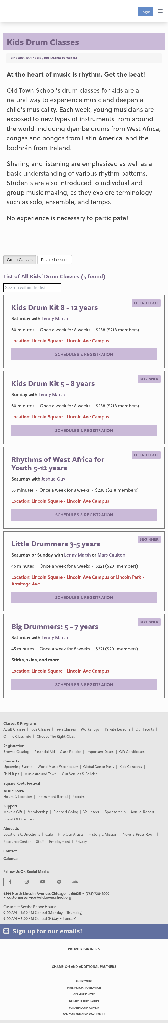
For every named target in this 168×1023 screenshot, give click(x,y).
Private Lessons (55, 259)
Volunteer (91, 811)
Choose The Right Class (56, 736)
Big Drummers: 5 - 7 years (55, 626)
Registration (13, 745)
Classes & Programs (20, 723)
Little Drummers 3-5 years (55, 543)
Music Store (13, 791)
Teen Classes (65, 729)
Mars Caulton (111, 555)
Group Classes (20, 259)
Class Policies (70, 751)
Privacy (81, 841)
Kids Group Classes (26, 58)
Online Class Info (17, 736)
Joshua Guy (53, 479)
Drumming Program (60, 58)
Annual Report (142, 811)
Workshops (90, 729)
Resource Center (17, 841)
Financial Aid (45, 751)
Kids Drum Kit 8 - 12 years (54, 307)
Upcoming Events (17, 766)
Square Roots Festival (21, 783)
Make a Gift (12, 811)
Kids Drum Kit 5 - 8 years (53, 383)
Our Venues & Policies (79, 773)
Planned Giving (65, 811)
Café (49, 834)
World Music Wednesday (58, 766)
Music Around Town (40, 773)
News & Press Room (139, 834)
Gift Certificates (132, 751)
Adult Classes (14, 729)
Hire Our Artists (71, 834)
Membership (37, 811)
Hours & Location (17, 796)
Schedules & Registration (84, 354)
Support (10, 806)
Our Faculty (144, 729)
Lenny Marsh (55, 318)
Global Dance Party (98, 766)
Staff (40, 841)
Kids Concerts (130, 766)
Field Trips (11, 773)
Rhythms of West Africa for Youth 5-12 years (57, 463)
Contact (10, 850)
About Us (11, 828)
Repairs (79, 796)
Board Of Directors (18, 819)
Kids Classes (40, 729)
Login (145, 12)
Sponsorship (115, 811)
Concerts (11, 761)
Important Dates (100, 751)
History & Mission (103, 834)
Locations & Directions (21, 834)
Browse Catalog (16, 751)
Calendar (11, 858)
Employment (59, 841)
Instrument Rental (52, 796)
